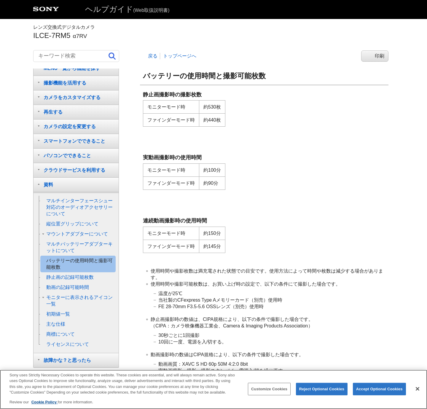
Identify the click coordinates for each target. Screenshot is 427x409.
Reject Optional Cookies (322, 393)
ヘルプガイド (127, 9)
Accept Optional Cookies (379, 393)
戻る (152, 55)
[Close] (417, 393)
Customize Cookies (269, 393)
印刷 (379, 55)
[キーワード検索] (76, 56)
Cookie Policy (44, 407)
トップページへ (179, 55)
